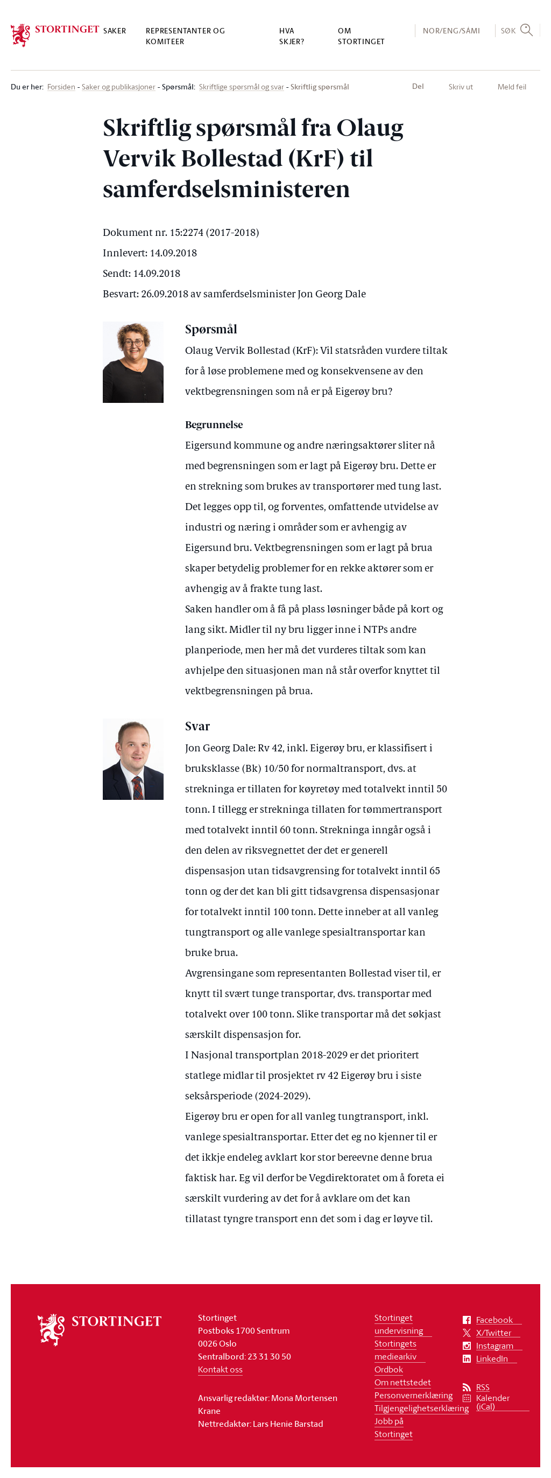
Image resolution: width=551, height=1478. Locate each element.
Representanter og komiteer (185, 35)
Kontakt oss (220, 1369)
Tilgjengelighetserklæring (422, 1408)
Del (418, 86)
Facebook (494, 1319)
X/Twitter (493, 1332)
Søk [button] (508, 30)
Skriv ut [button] (461, 86)
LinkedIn (492, 1358)
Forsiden (61, 87)
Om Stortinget (361, 35)
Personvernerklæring (414, 1395)
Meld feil (512, 86)
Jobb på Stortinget (394, 1427)
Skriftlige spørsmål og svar (241, 87)
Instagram (494, 1345)
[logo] (55, 35)
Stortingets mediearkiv (395, 1349)
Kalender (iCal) (493, 1402)
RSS (483, 1387)
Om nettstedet (403, 1382)
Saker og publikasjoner (119, 87)
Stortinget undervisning (399, 1324)
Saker (114, 30)
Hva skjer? (292, 35)
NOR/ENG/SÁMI (452, 30)
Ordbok (389, 1369)
